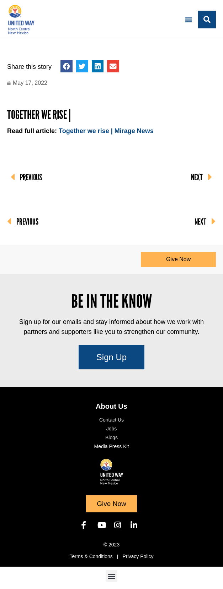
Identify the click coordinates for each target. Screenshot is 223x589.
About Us (111, 406)
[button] (189, 19)
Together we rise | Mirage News (106, 130)
